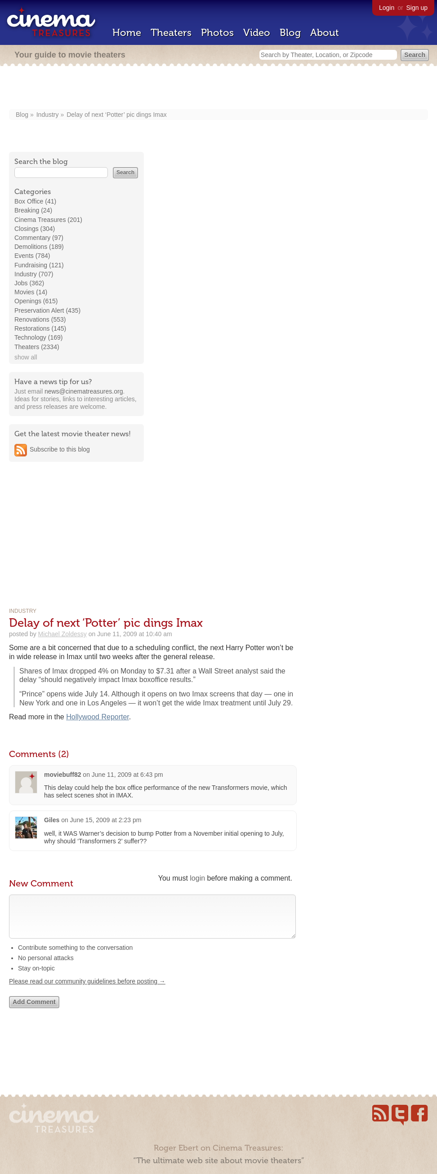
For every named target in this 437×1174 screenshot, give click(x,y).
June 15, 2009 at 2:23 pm (106, 820)
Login (386, 7)
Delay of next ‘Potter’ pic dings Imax (117, 114)
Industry (47, 114)
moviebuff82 (62, 774)
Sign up (417, 7)
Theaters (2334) (36, 346)
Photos (217, 33)
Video (256, 33)
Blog (290, 33)
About (324, 33)
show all (25, 357)
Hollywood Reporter (97, 717)
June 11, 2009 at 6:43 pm (127, 774)
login (197, 878)
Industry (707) (33, 274)
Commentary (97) (38, 237)
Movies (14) (30, 292)
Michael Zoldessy (62, 634)
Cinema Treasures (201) (48, 219)
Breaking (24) (33, 210)
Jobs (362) (29, 283)
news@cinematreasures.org (84, 391)
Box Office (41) (35, 201)
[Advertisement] (219, 88)
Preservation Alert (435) (47, 310)
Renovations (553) (40, 319)
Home (126, 33)
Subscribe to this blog (60, 449)
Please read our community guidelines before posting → (87, 990)
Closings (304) (34, 228)
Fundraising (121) (39, 265)
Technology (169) (38, 337)
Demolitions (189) (39, 246)
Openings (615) (36, 301)
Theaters (171, 33)
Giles (51, 820)
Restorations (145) (40, 328)
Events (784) (32, 255)
